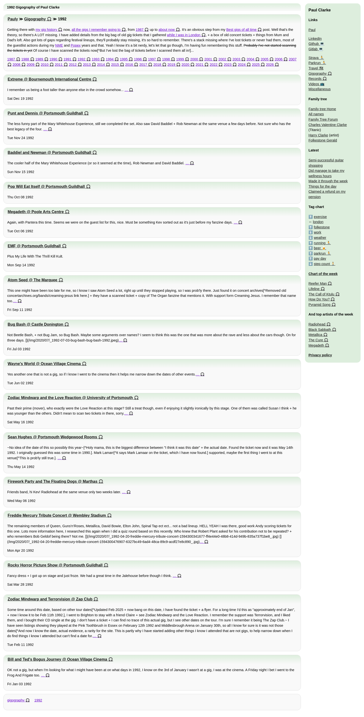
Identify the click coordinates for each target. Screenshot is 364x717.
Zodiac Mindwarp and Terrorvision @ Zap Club (50, 599)
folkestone (322, 227)
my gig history (46, 30)
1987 (139, 30)
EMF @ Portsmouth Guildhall (34, 246)
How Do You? (319, 299)
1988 (25, 59)
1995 (124, 59)
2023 (228, 65)
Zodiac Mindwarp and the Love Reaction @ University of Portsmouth (70, 398)
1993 (95, 59)
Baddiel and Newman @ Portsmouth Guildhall (49, 152)
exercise (320, 217)
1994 (110, 59)
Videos (313, 84)
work (317, 232)
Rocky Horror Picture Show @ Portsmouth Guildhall (55, 565)
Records (315, 79)
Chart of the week (323, 274)
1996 (138, 59)
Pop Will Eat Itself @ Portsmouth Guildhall (46, 186)
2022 (213, 65)
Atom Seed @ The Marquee (33, 280)
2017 (143, 65)
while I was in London (183, 35)
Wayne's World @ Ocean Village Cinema (44, 364)
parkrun (320, 253)
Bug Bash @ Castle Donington (35, 324)
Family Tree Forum (323, 119)
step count (322, 264)
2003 (236, 59)
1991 (67, 59)
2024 (242, 65)
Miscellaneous (319, 89)
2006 (278, 59)
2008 (16, 65)
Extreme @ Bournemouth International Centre (49, 79)
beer (317, 248)
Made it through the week (328, 181)
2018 (157, 65)
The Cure (315, 340)
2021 (199, 65)
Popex (76, 45)
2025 (256, 65)
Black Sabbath (319, 330)
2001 (208, 59)
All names (316, 114)
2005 (264, 59)
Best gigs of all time (241, 30)
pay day (320, 258)
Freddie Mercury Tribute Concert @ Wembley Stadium (57, 515)
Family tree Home (322, 109)
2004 (250, 59)
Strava (313, 58)
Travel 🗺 (315, 68)
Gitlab (313, 49)
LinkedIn (315, 39)
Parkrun (314, 63)
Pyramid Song (319, 305)
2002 (222, 59)
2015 (115, 65)
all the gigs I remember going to (96, 30)
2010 (45, 65)
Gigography (35, 19)
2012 (73, 65)
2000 (194, 59)
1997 (152, 59)
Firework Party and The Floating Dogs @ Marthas (53, 481)
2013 (87, 65)
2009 (30, 65)
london (318, 222)
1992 (81, 59)
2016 (129, 65)
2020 (185, 65)
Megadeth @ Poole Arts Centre (36, 212)
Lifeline (314, 289)
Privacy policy (320, 355)
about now (166, 30)
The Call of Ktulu (321, 294)
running (319, 243)
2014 (101, 65)
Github (313, 44)
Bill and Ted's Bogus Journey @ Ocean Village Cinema (57, 659)
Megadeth (316, 345)
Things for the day (322, 186)
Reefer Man (317, 283)
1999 (180, 59)
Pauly (13, 19)
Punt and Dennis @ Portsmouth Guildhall (45, 113)
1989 (39, 59)
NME (59, 45)
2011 (59, 65)
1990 (53, 59)
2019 (171, 65)
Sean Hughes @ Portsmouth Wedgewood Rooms (52, 437)
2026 (270, 65)
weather (320, 238)
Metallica (315, 335)
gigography (16, 700)
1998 (166, 59)
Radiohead (316, 324)
